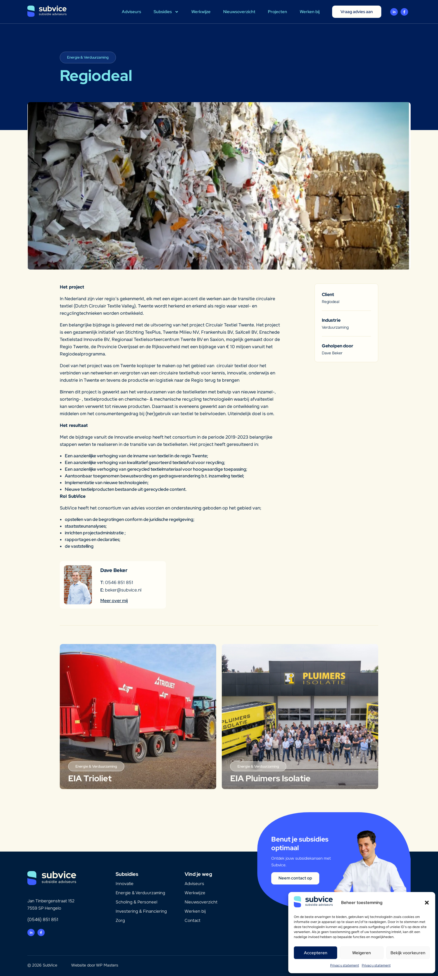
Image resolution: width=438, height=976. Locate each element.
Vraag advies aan (357, 12)
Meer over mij (114, 601)
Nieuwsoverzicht (239, 12)
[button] (427, 902)
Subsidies (166, 12)
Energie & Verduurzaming (140, 892)
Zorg (120, 920)
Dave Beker (332, 352)
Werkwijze (201, 12)
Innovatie (125, 883)
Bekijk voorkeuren (408, 953)
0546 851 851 (119, 582)
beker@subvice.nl (123, 590)
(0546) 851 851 (42, 919)
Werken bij (310, 12)
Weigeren (361, 953)
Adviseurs (131, 12)
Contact (192, 920)
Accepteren (315, 953)
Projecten (277, 12)
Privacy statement (344, 965)
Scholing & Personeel (136, 902)
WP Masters (107, 965)
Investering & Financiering (141, 911)
